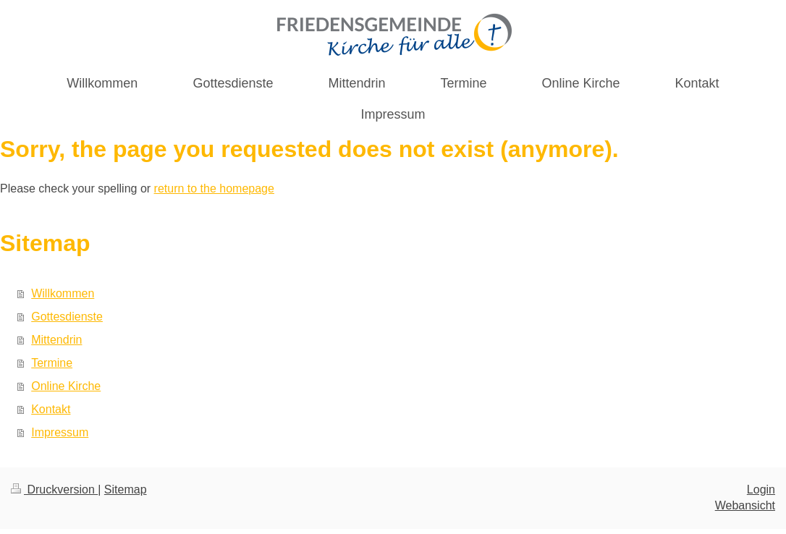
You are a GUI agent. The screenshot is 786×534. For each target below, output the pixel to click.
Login (761, 489)
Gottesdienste (67, 316)
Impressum (59, 432)
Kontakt (50, 409)
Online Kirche (66, 386)
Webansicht (745, 505)
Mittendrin (56, 340)
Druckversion (54, 489)
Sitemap (125, 489)
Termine (51, 363)
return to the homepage (214, 188)
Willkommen (62, 293)
